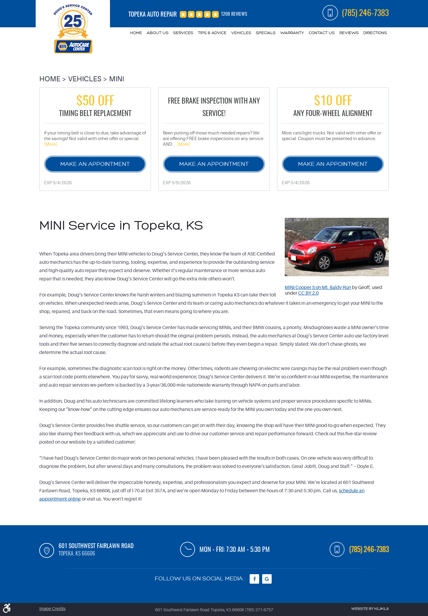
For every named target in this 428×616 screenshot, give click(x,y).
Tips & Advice (212, 33)
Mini (116, 79)
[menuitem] (136, 33)
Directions (375, 33)
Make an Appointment (95, 164)
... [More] (181, 144)
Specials (266, 33)
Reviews (349, 33)
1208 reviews (234, 14)
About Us (158, 33)
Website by (370, 609)
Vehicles (241, 33)
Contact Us (322, 33)
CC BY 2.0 (308, 293)
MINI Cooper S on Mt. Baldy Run (318, 287)
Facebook (254, 579)
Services (183, 33)
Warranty (292, 33)
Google (267, 579)
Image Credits (52, 608)
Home (136, 33)
